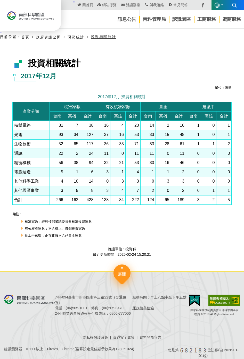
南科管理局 (154, 19)
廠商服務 (231, 19)
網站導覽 (109, 5)
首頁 (25, 37)
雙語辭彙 (133, 5)
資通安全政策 (124, 337)
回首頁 (87, 5)
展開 (122, 274)
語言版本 (217, 5)
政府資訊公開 (48, 37)
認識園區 (181, 19)
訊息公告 (127, 19)
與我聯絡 (157, 5)
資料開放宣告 (150, 337)
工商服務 (206, 19)
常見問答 (180, 5)
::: (74, 1)
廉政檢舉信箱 (143, 308)
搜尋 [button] (234, 5)
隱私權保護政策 (95, 337)
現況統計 (76, 37)
